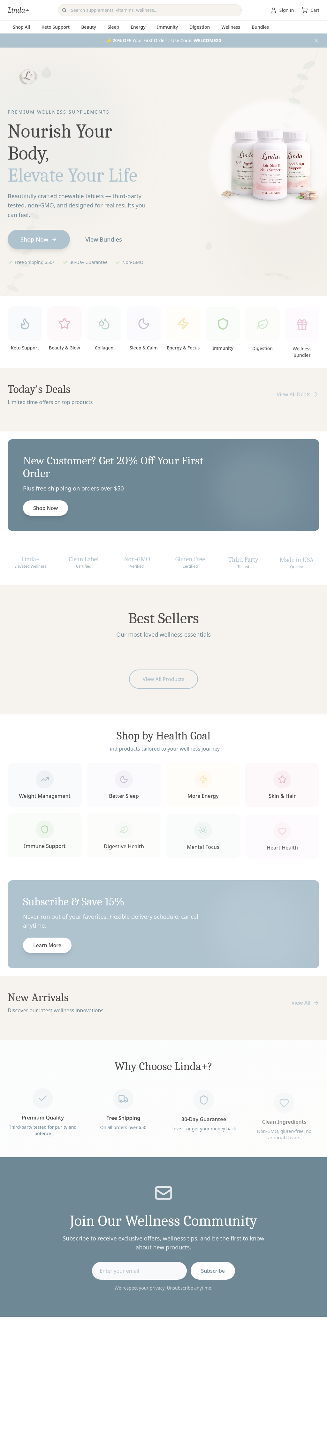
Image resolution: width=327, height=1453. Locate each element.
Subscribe (213, 1272)
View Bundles (103, 239)
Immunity (167, 27)
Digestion (199, 27)
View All (305, 1002)
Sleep (113, 27)
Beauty (88, 27)
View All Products (163, 681)
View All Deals (298, 396)
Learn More (47, 947)
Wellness (230, 27)
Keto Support (56, 27)
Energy (138, 27)
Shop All (21, 27)
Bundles (260, 27)
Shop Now (38, 239)
